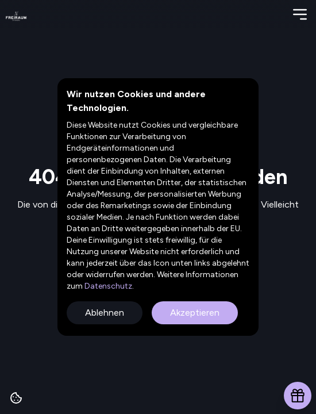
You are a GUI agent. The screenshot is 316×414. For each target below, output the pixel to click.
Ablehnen (104, 312)
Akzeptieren (194, 312)
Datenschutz (107, 286)
